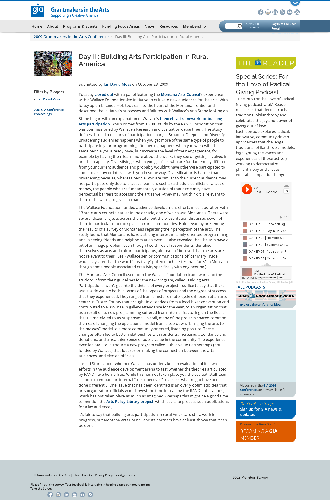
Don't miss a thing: (266, 409)
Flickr (289, 11)
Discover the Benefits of (266, 432)
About (52, 26)
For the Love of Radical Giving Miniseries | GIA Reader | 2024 (276, 282)
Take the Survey (41, 489)
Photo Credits (82, 475)
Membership (194, 26)
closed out (104, 94)
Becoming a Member (258, 434)
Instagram (267, 11)
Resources (168, 26)
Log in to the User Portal (284, 26)
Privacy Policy (104, 475)
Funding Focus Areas (121, 26)
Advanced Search (252, 25)
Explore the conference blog (260, 304)
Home (36, 26)
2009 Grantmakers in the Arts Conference (71, 36)
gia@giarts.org (125, 475)
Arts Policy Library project (129, 401)
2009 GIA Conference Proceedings (49, 111)
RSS (297, 11)
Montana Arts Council (180, 94)
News (150, 26)
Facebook (260, 11)
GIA (238, 282)
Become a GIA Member (285, 33)
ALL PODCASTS (251, 287)
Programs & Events (80, 26)
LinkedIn (275, 11)
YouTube (282, 11)
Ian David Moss (49, 99)
